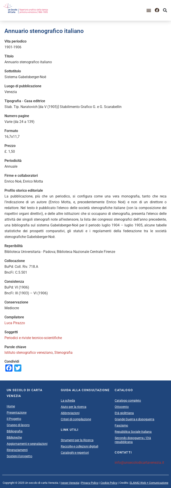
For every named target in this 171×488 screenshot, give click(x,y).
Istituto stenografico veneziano (28, 352)
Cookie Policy (108, 482)
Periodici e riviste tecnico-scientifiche (33, 338)
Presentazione (16, 412)
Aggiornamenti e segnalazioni (27, 443)
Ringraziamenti (17, 450)
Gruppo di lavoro (18, 425)
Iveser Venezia (70, 482)
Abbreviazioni (70, 413)
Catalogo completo (128, 400)
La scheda (68, 400)
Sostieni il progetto (19, 456)
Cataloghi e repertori (75, 452)
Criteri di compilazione (76, 419)
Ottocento (122, 407)
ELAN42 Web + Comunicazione (149, 482)
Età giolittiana (124, 413)
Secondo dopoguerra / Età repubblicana (133, 440)
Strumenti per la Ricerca (77, 440)
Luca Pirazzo (14, 323)
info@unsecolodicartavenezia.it (139, 462)
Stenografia (63, 352)
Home (11, 406)
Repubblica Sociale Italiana (133, 431)
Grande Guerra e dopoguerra (134, 419)
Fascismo (121, 425)
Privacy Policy (89, 482)
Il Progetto (14, 419)
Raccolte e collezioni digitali (79, 446)
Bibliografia (14, 431)
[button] (149, 10)
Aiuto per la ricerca (73, 407)
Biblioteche (14, 437)
